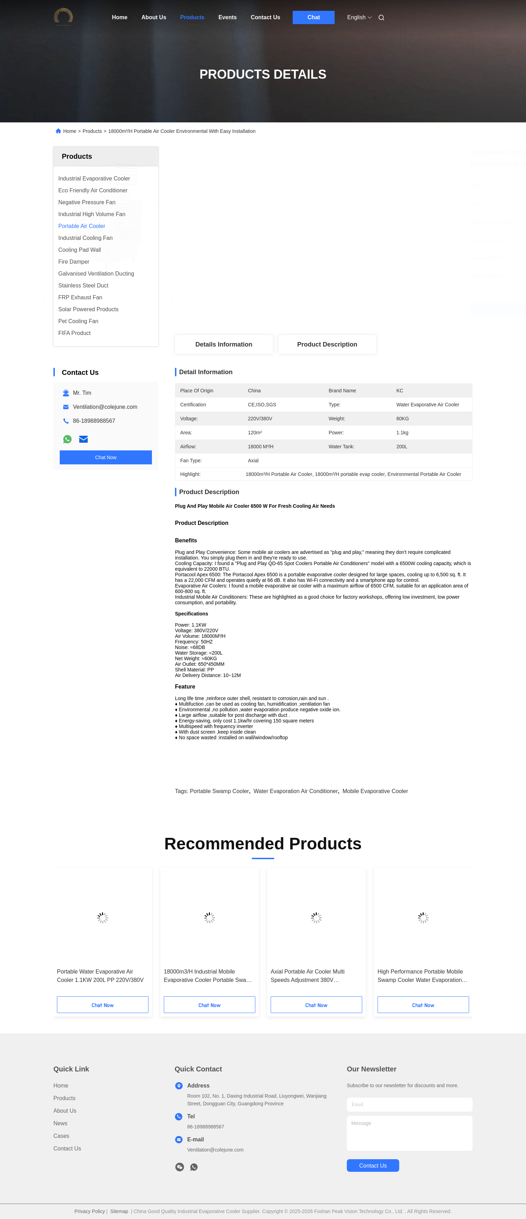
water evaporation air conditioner (296, 791)
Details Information (223, 344)
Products (192, 17)
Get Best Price (368, 309)
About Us (153, 17)
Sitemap (119, 1211)
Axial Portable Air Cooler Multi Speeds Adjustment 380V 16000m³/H (308, 976)
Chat (314, 17)
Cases (61, 1136)
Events (227, 17)
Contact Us (265, 17)
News (60, 1123)
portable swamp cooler (219, 791)
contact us (373, 1166)
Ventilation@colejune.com (105, 407)
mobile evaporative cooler (375, 791)
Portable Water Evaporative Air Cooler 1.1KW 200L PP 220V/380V (100, 976)
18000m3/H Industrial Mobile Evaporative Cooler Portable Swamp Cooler (209, 976)
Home (119, 17)
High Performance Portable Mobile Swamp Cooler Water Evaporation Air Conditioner (420, 976)
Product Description (327, 344)
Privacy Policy (89, 1211)
